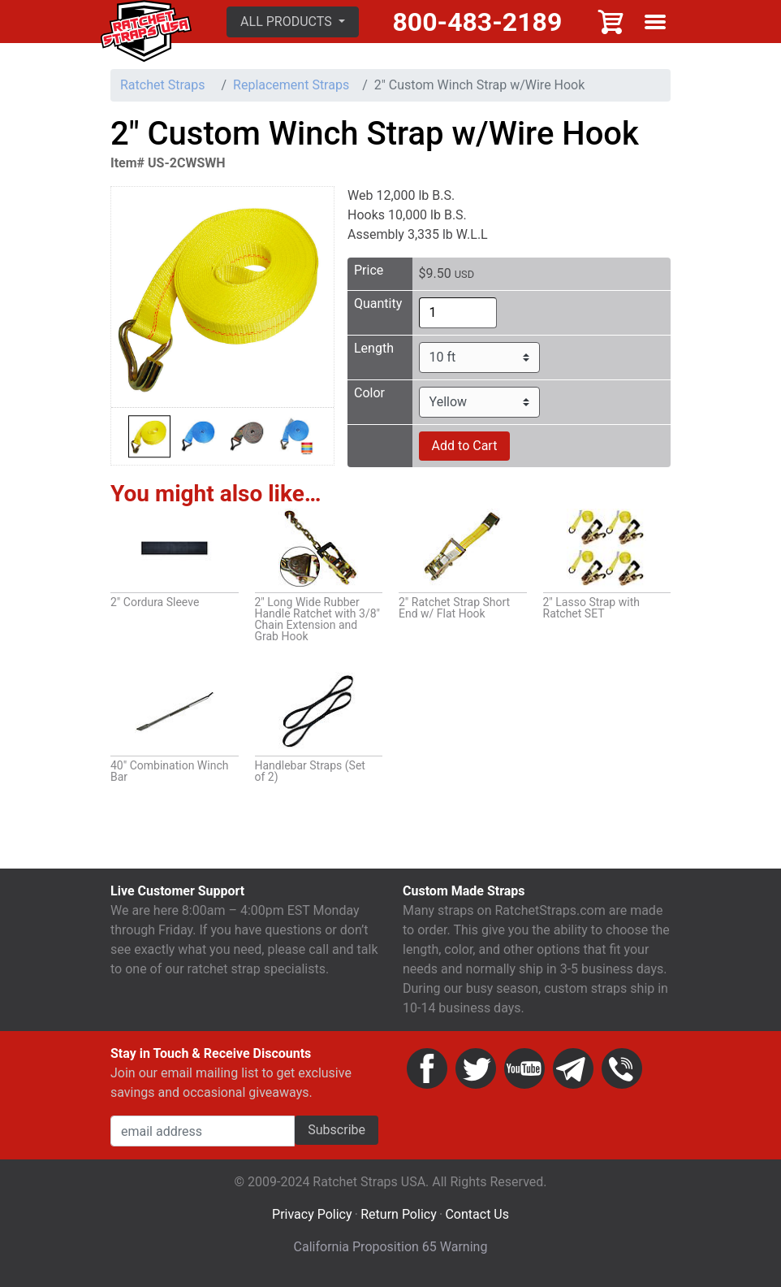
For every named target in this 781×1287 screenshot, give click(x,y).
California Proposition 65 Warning (391, 1251)
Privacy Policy (312, 1218)
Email (573, 1072)
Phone (622, 1072)
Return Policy (398, 1218)
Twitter (475, 1072)
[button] (297, 23)
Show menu (655, 23)
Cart (611, 23)
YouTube (524, 1072)
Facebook (427, 1072)
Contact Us (477, 1218)
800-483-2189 (479, 23)
